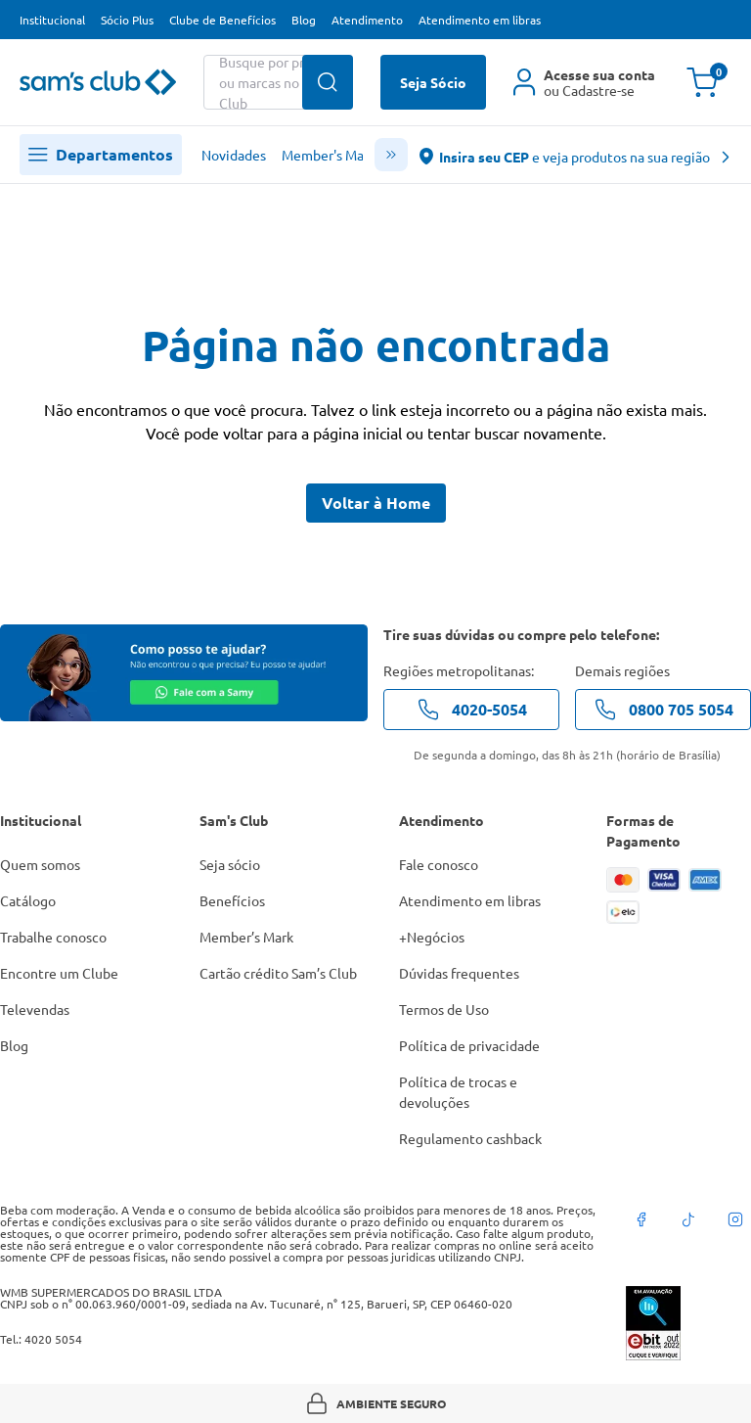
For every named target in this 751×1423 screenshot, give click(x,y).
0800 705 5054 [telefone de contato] (663, 709)
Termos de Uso (444, 1009)
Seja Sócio (433, 82)
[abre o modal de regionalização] (575, 155)
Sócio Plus (127, 19)
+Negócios (431, 936)
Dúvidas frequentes (459, 973)
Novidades (233, 154)
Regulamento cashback (470, 1138)
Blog (303, 19)
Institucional (52, 19)
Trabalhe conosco (53, 936)
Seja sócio (229, 864)
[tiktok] (688, 1219)
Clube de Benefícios (222, 19)
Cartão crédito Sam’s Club (278, 973)
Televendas (34, 1009)
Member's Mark (329, 154)
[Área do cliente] (584, 82)
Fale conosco (438, 864)
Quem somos (40, 864)
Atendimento (367, 19)
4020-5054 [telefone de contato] (472, 709)
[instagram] (735, 1219)
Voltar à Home (376, 502)
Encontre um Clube (59, 973)
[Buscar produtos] (327, 82)
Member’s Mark (246, 936)
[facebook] (641, 1219)
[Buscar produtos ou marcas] (278, 82)
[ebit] (688, 1323)
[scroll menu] (391, 154)
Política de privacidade (469, 1045)
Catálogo (28, 900)
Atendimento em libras (480, 19)
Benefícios (232, 900)
